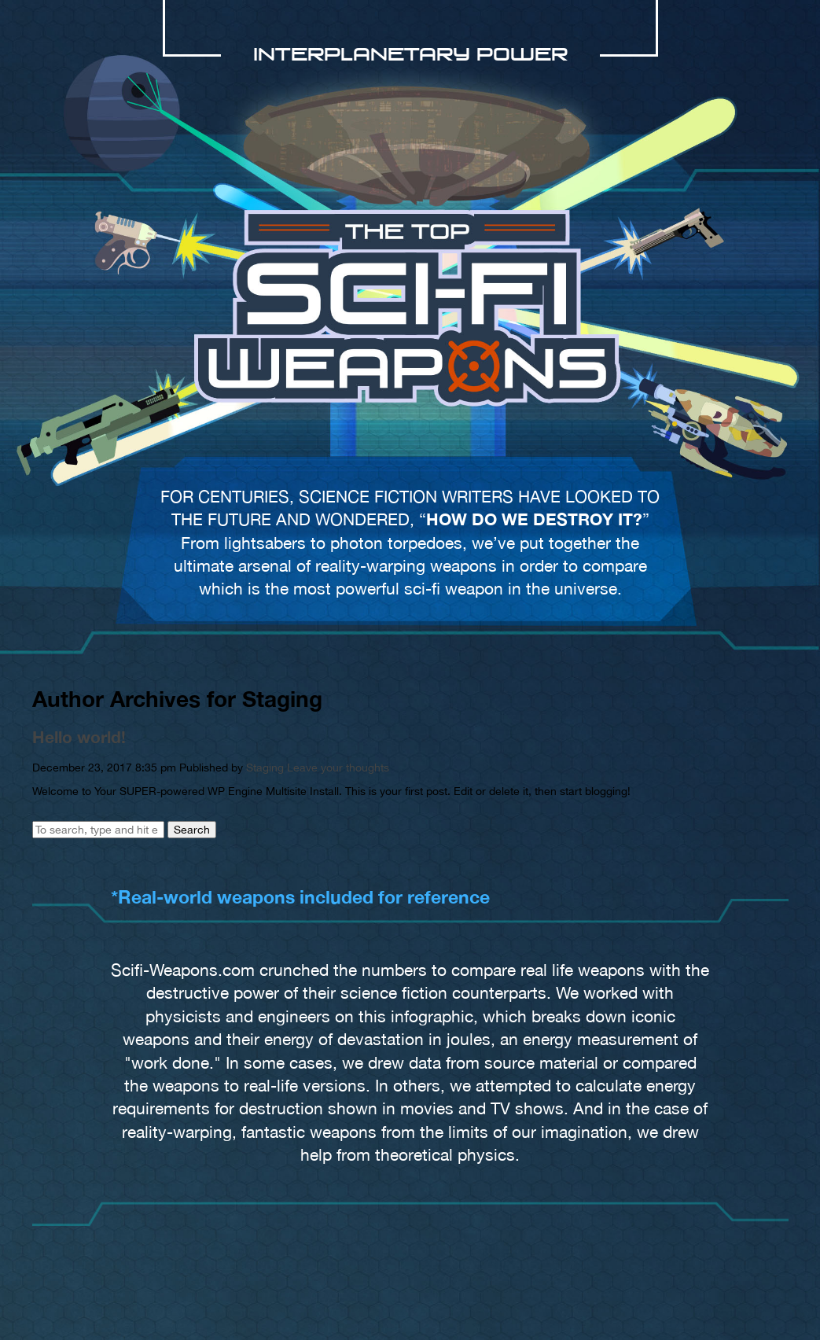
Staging (265, 767)
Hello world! (79, 737)
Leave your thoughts (338, 767)
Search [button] (192, 829)
